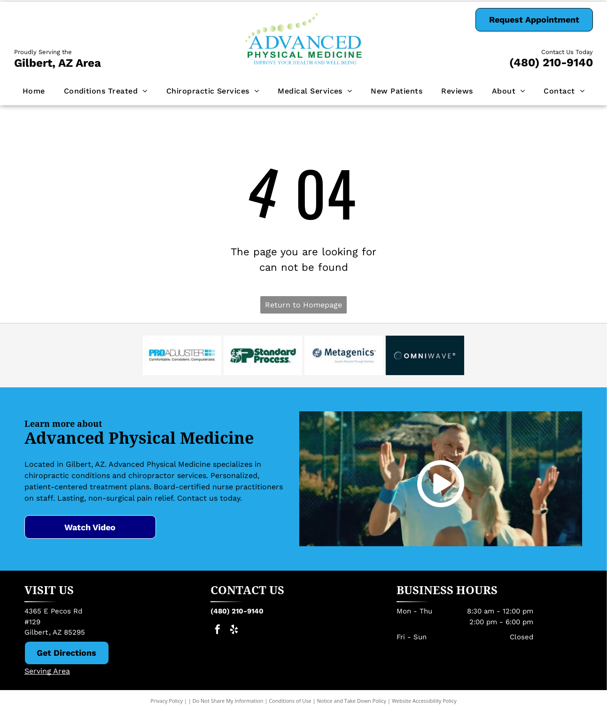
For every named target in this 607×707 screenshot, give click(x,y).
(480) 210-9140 (551, 62)
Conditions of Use (290, 700)
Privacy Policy (166, 700)
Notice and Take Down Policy (352, 700)
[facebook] (217, 630)
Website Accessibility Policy (424, 700)
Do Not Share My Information (228, 700)
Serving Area (47, 671)
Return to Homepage (303, 304)
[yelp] (234, 630)
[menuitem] (33, 91)
